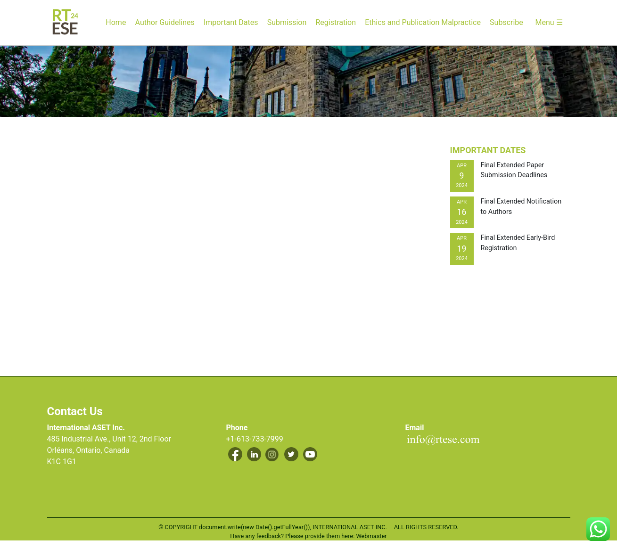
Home (116, 22)
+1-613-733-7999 (254, 438)
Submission (287, 22)
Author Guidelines (165, 22)
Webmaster (371, 536)
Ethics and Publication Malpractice (423, 22)
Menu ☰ (548, 22)
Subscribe (506, 22)
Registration (335, 22)
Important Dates (231, 22)
